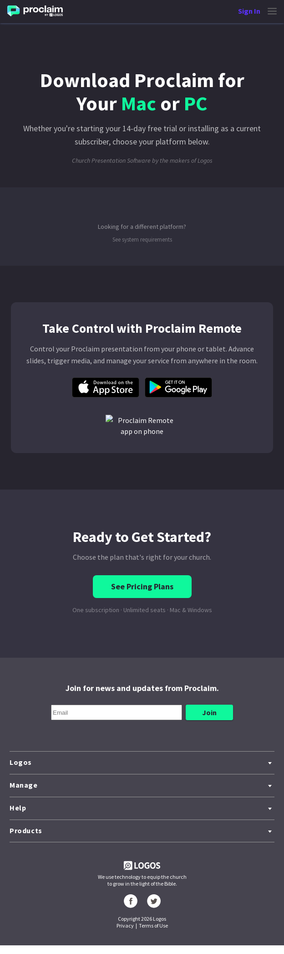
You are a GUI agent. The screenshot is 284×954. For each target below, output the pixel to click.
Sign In (249, 10)
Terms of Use (153, 925)
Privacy (125, 925)
